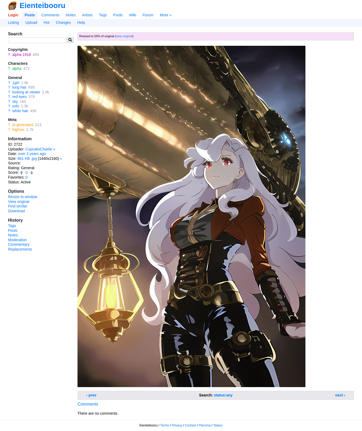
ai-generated (23, 125)
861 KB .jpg (27, 158)
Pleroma (205, 425)
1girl (15, 83)
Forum (148, 15)
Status (218, 425)
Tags (103, 15)
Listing (13, 22)
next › (340, 395)
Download (16, 211)
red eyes (19, 96)
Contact (190, 425)
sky (15, 101)
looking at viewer (26, 92)
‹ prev (91, 395)
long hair (19, 87)
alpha (16, 68)
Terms (164, 425)
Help (81, 22)
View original (18, 201)
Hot (47, 22)
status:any (223, 395)
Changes (63, 22)
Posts (30, 15)
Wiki (132, 15)
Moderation (17, 240)
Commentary (18, 244)
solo (15, 106)
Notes (71, 15)
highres (18, 129)
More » (166, 15)
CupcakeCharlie (38, 149)
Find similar (17, 206)
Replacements (20, 249)
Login (13, 15)
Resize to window (22, 197)
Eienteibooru (42, 5)
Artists (87, 15)
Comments (50, 15)
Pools (118, 15)
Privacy (177, 425)
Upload (31, 22)
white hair (20, 111)
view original (124, 36)
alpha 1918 (21, 54)
